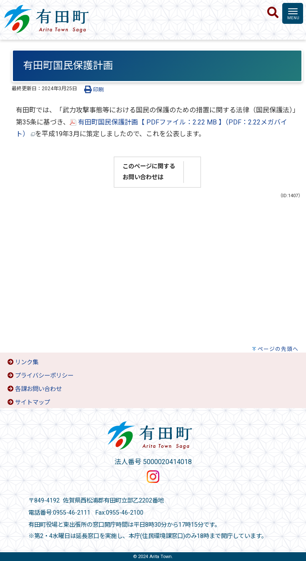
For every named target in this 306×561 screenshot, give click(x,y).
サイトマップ (32, 402)
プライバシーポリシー (44, 375)
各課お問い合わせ (38, 389)
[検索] (272, 13)
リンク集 (26, 362)
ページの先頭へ (278, 349)
